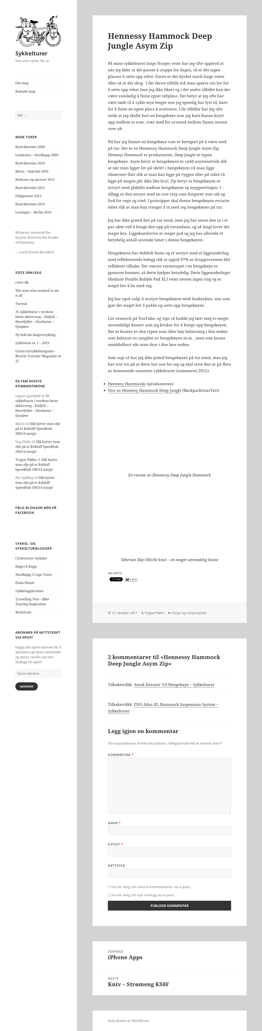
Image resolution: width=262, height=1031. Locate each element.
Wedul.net (23, 612)
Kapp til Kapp (26, 566)
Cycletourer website (31, 558)
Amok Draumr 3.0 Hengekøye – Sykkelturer (174, 684)
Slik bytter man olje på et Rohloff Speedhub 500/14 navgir (37, 428)
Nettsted (116, 865)
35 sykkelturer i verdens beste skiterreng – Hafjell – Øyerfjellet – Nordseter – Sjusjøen (36, 406)
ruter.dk (21, 282)
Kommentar (121, 754)
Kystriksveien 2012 (30, 187)
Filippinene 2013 (28, 196)
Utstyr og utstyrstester (189, 613)
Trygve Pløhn (25, 459)
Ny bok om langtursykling (35, 334)
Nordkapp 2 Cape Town (33, 574)
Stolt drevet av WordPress (128, 1021)
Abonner (26, 686)
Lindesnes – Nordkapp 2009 (36, 155)
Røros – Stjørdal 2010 (31, 171)
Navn (114, 823)
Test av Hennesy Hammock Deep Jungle (144, 390)
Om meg (21, 83)
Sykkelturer (31, 53)
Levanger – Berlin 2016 (33, 212)
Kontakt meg (25, 91)
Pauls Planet (25, 583)
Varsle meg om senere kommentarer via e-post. (151, 887)
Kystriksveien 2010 (30, 163)
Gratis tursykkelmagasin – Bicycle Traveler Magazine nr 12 (38, 356)
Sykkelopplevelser (29, 591)
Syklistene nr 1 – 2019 (32, 343)
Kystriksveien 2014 (30, 204)
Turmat (21, 303)
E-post (115, 844)
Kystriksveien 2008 (30, 147)
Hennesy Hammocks (127, 383)
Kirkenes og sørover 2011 (35, 179)
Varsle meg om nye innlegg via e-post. (143, 895)
